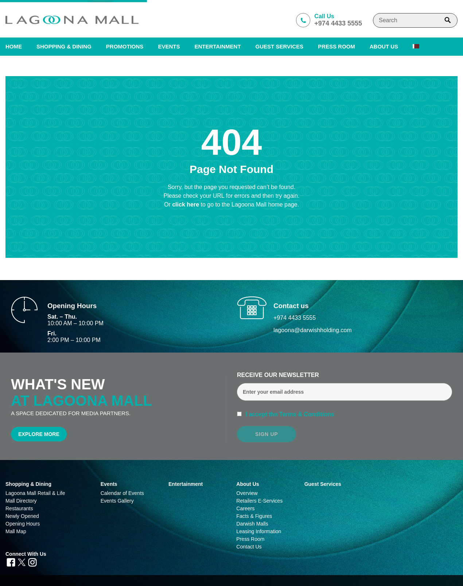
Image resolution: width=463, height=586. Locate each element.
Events (169, 46)
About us (384, 46)
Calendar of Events (122, 493)
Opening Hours (22, 524)
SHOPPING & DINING (64, 46)
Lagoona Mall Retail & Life (35, 493)
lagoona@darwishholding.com (312, 330)
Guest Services (279, 46)
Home (13, 46)
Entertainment (217, 46)
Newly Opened (22, 516)
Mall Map (15, 531)
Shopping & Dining (28, 484)
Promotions (125, 46)
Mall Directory (21, 501)
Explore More (38, 434)
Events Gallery (117, 501)
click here (186, 204)
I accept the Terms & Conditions (289, 414)
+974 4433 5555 (294, 318)
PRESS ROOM (336, 46)
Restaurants (19, 508)
